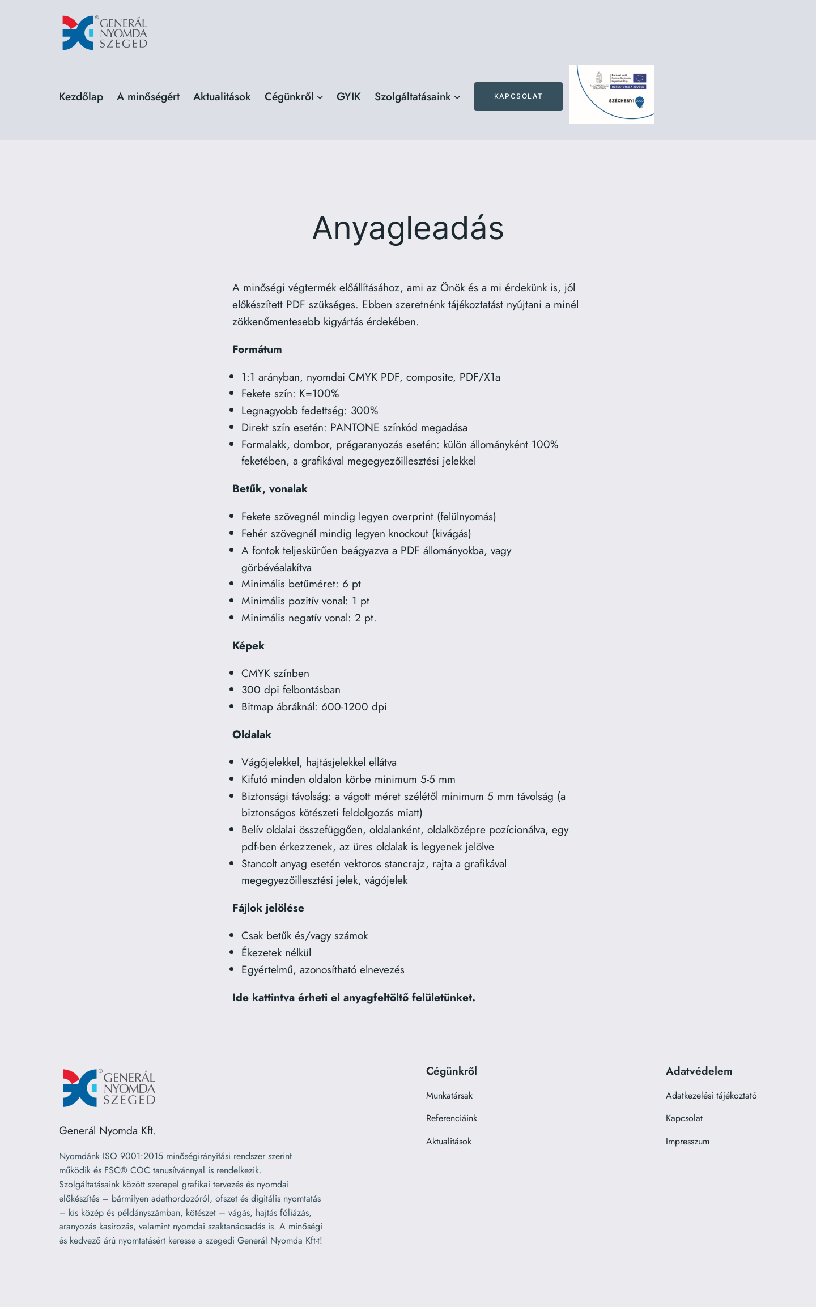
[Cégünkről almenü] (320, 96)
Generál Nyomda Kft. (107, 1130)
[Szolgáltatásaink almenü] (457, 96)
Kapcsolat (518, 96)
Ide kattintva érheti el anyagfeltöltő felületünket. (353, 997)
